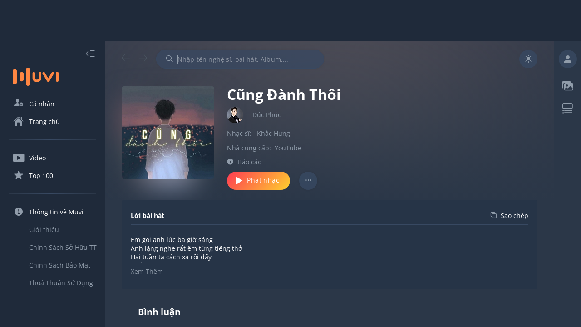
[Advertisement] (290, 20)
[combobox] (240, 59)
